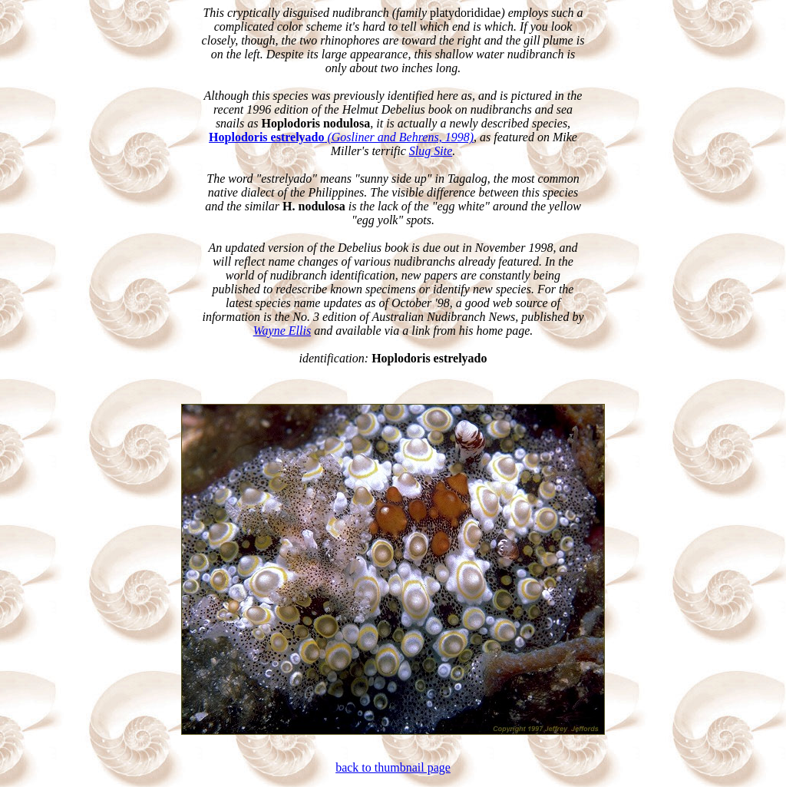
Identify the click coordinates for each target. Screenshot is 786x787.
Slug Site (430, 150)
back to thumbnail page (393, 767)
